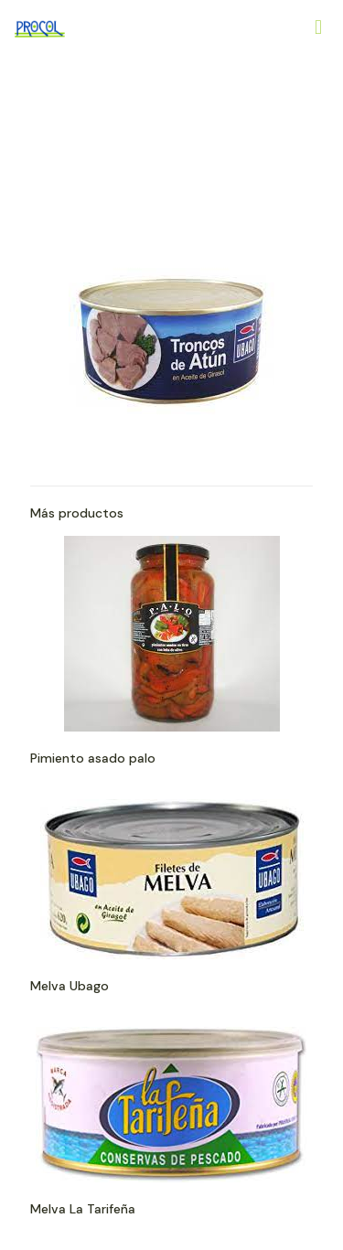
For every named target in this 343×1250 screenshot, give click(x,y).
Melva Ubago (69, 986)
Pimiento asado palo (92, 758)
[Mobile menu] (318, 27)
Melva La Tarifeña (82, 1209)
